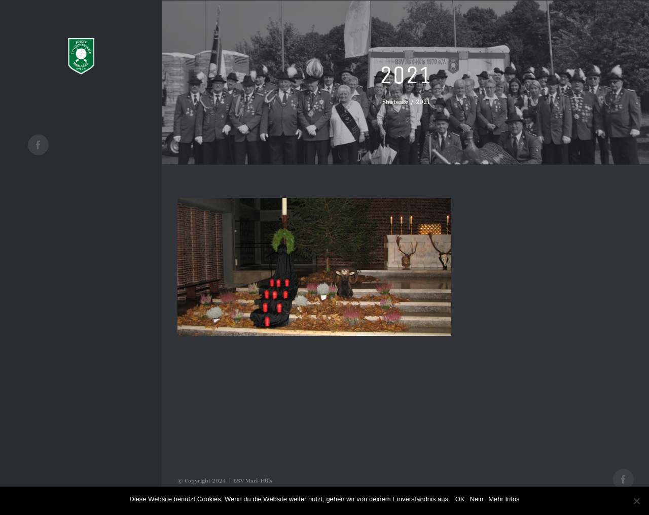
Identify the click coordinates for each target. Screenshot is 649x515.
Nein (476, 499)
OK (460, 499)
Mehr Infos (503, 499)
